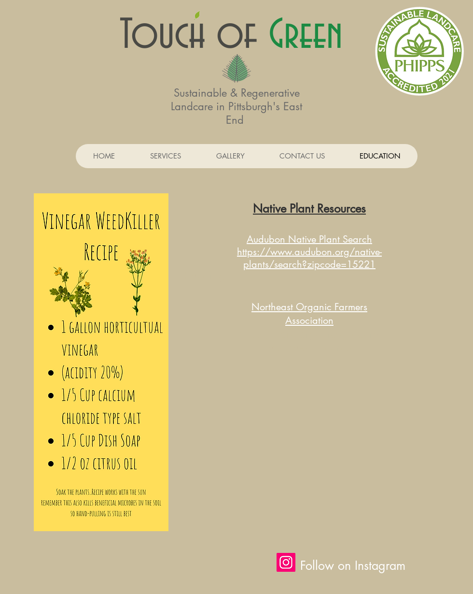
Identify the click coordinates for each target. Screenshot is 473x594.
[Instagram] (286, 562)
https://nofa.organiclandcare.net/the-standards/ (309, 341)
